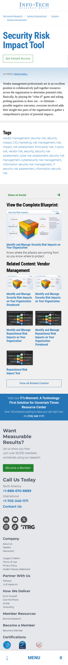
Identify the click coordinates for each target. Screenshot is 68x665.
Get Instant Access (18, 58)
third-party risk (44, 147)
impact (7, 147)
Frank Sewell (21, 74)
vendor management (16, 138)
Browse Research (12, 618)
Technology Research (12, 16)
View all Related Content (34, 383)
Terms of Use (10, 562)
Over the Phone (10, 599)
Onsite (6, 603)
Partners (7, 580)
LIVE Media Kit (10, 584)
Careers (7, 547)
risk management (44, 142)
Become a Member (18, 468)
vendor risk (16, 151)
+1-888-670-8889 (17, 491)
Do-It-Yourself (10, 596)
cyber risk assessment (34, 155)
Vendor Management (37, 16)
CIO (15, 142)
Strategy (55, 16)
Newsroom (8, 551)
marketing (25, 142)
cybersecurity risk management (41, 160)
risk (58, 142)
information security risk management (27, 164)
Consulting (8, 607)
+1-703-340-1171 (15, 501)
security (29, 151)
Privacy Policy (10, 565)
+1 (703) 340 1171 (34, 416)
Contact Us (12, 507)
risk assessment (23, 147)
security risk (38, 138)
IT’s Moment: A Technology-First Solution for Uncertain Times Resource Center (35, 402)
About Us (7, 544)
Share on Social (34, 195)
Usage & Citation (11, 558)
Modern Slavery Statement (16, 569)
